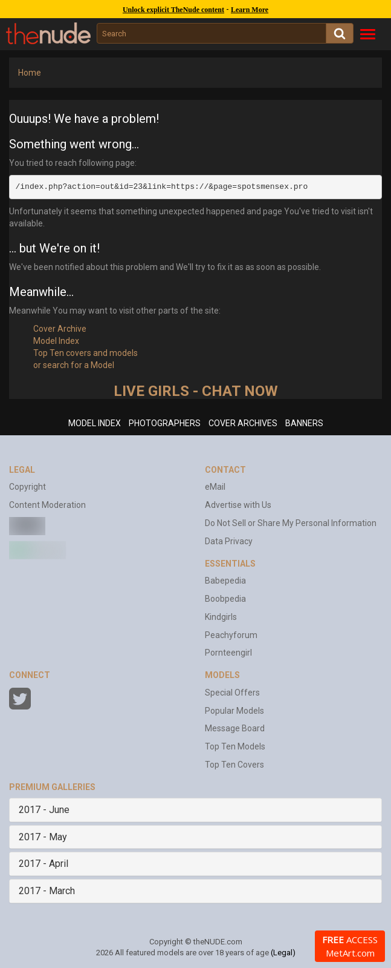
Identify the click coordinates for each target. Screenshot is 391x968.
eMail (215, 487)
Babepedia (225, 580)
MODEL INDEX (94, 423)
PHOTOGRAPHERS (165, 423)
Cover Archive (59, 329)
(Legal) (283, 952)
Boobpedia (225, 599)
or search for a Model (73, 365)
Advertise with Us (238, 505)
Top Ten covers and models (85, 353)
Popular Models (234, 711)
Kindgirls (221, 617)
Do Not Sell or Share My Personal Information (290, 523)
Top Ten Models (235, 746)
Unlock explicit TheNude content (173, 9)
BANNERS (304, 423)
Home (29, 72)
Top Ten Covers (234, 764)
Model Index (56, 341)
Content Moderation (47, 505)
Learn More (249, 9)
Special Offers (232, 692)
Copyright (27, 487)
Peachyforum (231, 635)
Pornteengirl (228, 652)
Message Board (235, 728)
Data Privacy (229, 541)
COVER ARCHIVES (242, 423)
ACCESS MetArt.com (350, 946)
